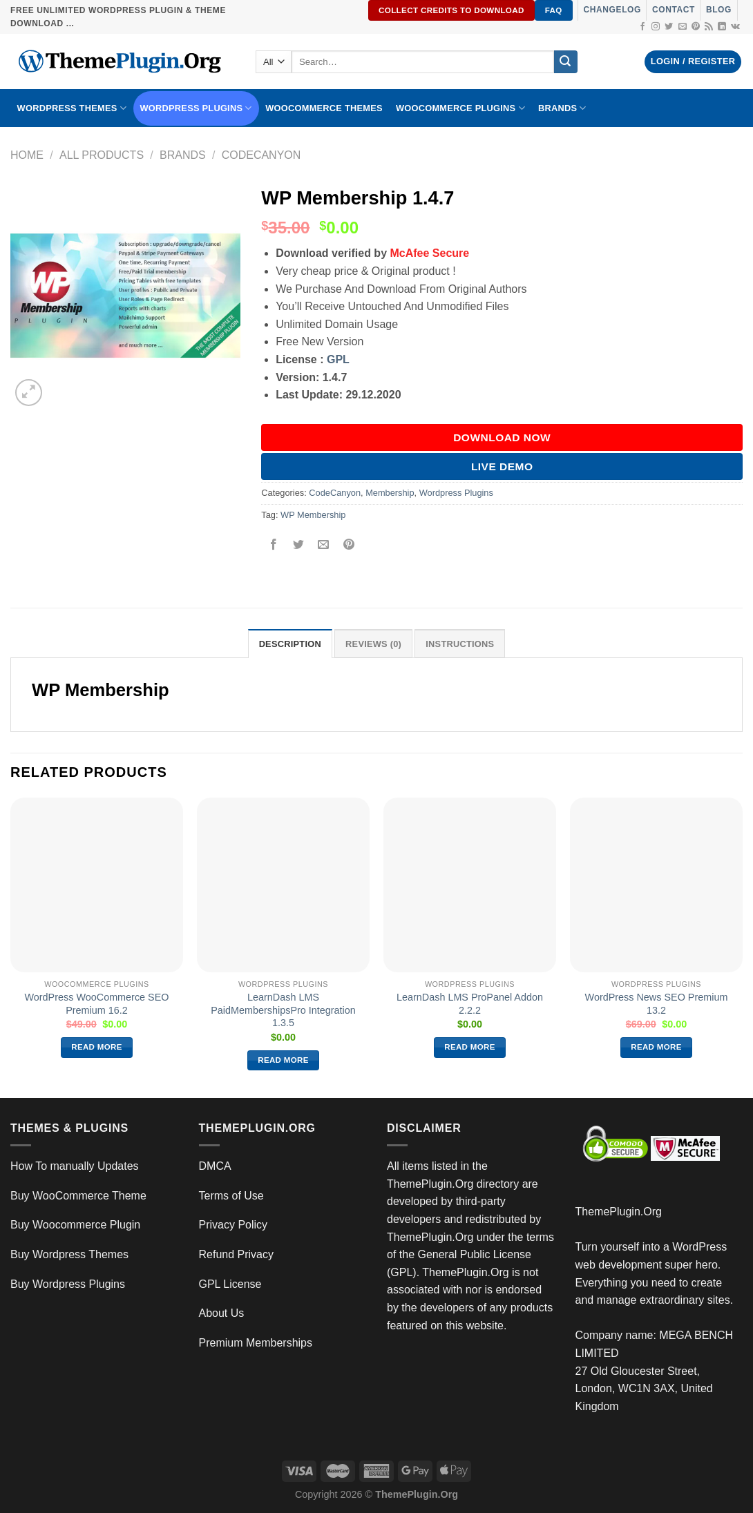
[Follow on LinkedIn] (722, 27)
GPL (338, 359)
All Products (101, 155)
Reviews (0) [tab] (373, 644)
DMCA (215, 1166)
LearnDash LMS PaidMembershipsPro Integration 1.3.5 (283, 1010)
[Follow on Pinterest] (696, 27)
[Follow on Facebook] (642, 27)
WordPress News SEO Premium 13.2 (656, 1004)
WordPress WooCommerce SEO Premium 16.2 (97, 1004)
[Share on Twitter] (298, 545)
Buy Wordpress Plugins (67, 1284)
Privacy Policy (233, 1225)
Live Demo (502, 466)
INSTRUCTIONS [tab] (460, 644)
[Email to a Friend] (323, 545)
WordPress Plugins (196, 108)
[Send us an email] (682, 27)
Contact (673, 10)
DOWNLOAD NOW (502, 437)
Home (27, 155)
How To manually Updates (74, 1166)
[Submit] (566, 62)
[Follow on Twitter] (669, 27)
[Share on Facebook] (274, 545)
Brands (183, 155)
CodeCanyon (261, 155)
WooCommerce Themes (324, 108)
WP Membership (312, 515)
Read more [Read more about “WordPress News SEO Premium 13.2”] (656, 1047)
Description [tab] (290, 644)
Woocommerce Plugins (460, 108)
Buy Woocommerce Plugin (75, 1225)
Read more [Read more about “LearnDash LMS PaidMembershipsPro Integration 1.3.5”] (283, 1060)
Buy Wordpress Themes (69, 1254)
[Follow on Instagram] (655, 27)
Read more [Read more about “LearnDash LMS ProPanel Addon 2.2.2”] (469, 1047)
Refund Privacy (236, 1254)
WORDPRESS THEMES (71, 108)
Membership (389, 493)
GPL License (230, 1284)
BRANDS (562, 108)
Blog (719, 10)
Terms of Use (231, 1196)
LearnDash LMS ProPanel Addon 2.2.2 (470, 1004)
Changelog (612, 10)
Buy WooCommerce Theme (78, 1196)
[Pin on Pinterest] (348, 545)
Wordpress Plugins (456, 493)
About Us (222, 1313)
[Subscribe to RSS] (709, 27)
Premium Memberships (255, 1343)
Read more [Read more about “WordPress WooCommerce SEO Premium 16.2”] (96, 1047)
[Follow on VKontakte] (735, 27)
